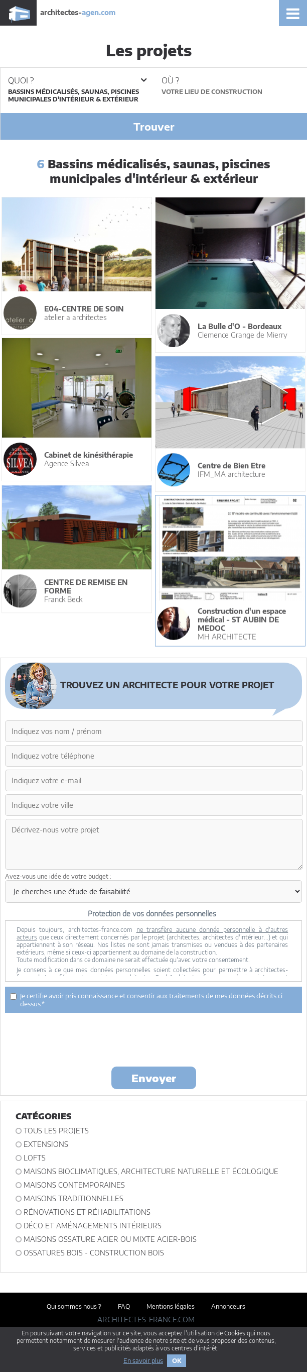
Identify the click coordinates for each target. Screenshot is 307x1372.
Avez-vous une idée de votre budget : (58, 876)
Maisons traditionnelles (73, 1198)
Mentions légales (170, 1306)
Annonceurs (228, 1306)
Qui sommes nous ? (74, 1306)
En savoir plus (143, 1360)
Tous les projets (56, 1130)
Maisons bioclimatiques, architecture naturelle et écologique (151, 1171)
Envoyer (153, 1078)
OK (176, 1360)
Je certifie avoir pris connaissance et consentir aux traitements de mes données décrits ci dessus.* (146, 1000)
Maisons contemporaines (74, 1185)
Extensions (46, 1144)
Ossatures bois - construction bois (94, 1252)
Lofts (35, 1157)
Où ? (170, 80)
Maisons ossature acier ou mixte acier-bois (110, 1239)
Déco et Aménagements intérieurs (93, 1225)
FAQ (124, 1306)
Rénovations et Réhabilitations (87, 1212)
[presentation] (153, 1039)
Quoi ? (77, 80)
